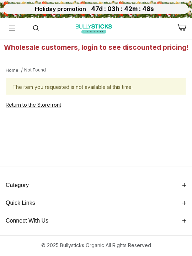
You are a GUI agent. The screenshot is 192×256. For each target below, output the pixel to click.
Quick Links (96, 203)
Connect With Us (96, 221)
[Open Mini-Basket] (184, 28)
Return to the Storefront (33, 105)
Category (96, 185)
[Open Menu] (12, 28)
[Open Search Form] (36, 28)
